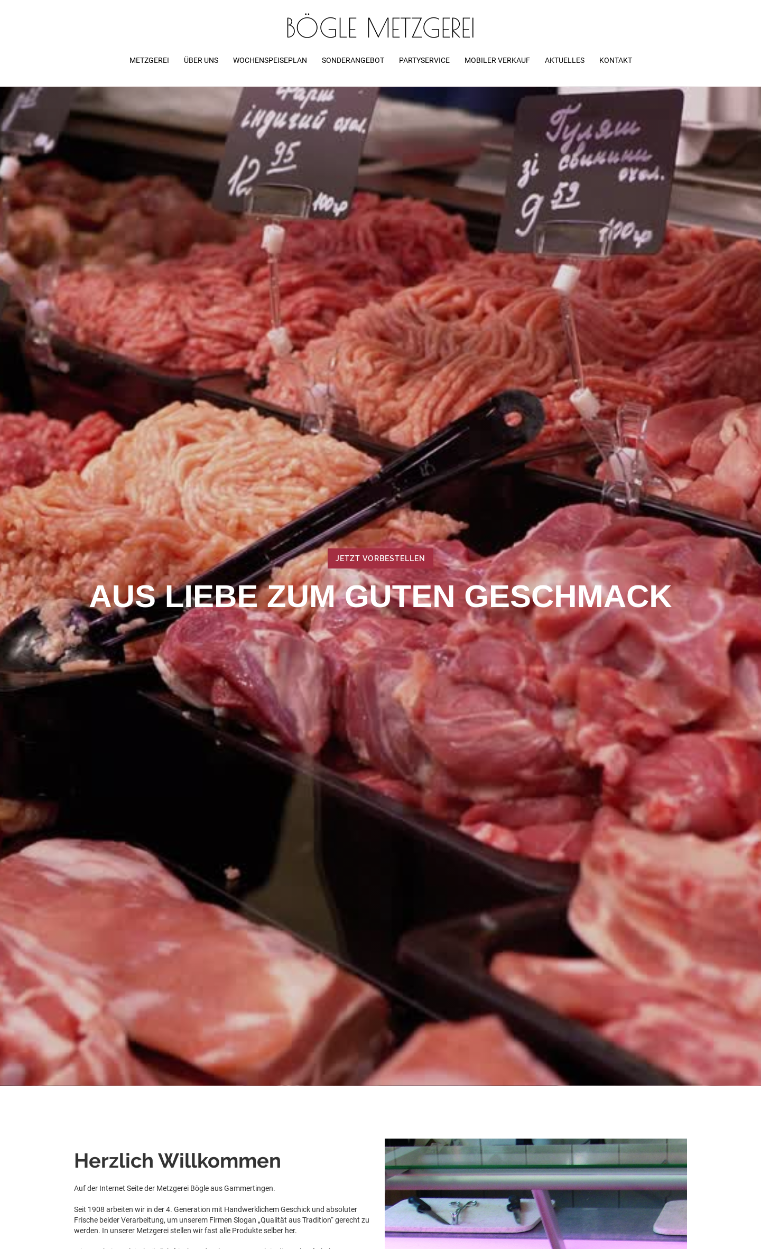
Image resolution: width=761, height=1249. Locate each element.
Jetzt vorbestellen (380, 558)
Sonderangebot (353, 60)
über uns (201, 60)
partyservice (424, 60)
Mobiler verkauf (497, 60)
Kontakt (615, 60)
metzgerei (149, 60)
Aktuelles (564, 60)
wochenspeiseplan (270, 60)
